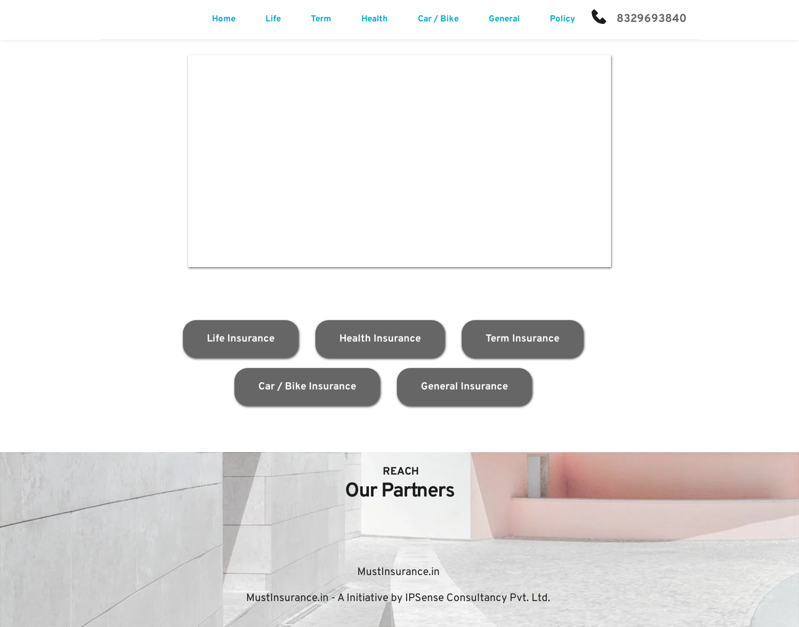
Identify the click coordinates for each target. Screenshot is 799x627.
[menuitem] (223, 20)
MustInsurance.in (399, 572)
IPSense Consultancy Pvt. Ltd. (477, 598)
